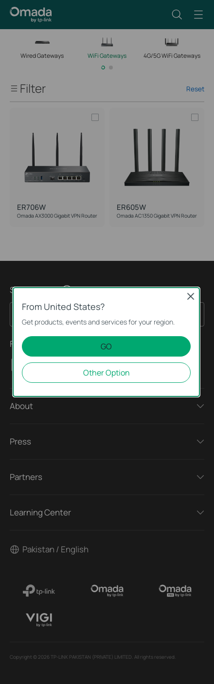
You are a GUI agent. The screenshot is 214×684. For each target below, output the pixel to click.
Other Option (106, 372)
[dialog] (107, 342)
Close (191, 296)
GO (106, 346)
